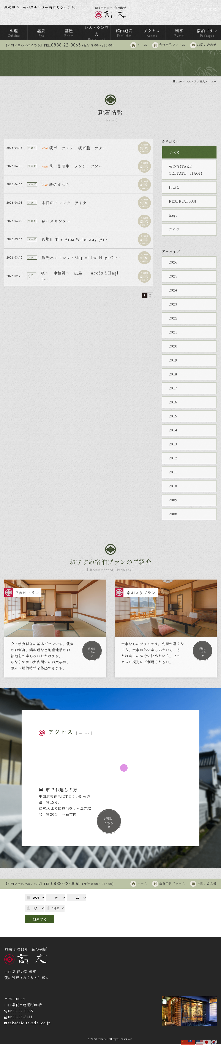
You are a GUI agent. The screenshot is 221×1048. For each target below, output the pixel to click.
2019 (173, 363)
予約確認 (34, 932)
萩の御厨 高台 (110, 14)
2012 (173, 461)
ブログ (174, 232)
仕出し (174, 190)
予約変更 (55, 932)
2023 (173, 307)
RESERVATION (182, 204)
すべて (174, 155)
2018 (173, 377)
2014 (173, 433)
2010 (173, 489)
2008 (173, 517)
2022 (173, 321)
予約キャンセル (81, 932)
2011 (173, 475)
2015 (173, 419)
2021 (173, 335)
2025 (173, 279)
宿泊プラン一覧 (168, 902)
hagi (173, 218)
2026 (173, 265)
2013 (173, 447)
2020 (173, 349)
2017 (173, 391)
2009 (173, 503)
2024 (173, 293)
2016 (173, 405)
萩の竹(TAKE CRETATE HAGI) (186, 173)
